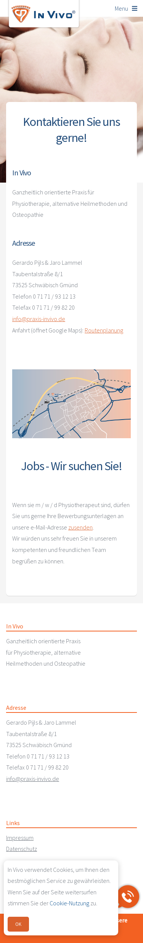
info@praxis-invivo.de (38, 319)
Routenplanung (104, 330)
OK (18, 924)
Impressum (20, 837)
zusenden (80, 527)
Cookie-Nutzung (69, 903)
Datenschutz (21, 848)
